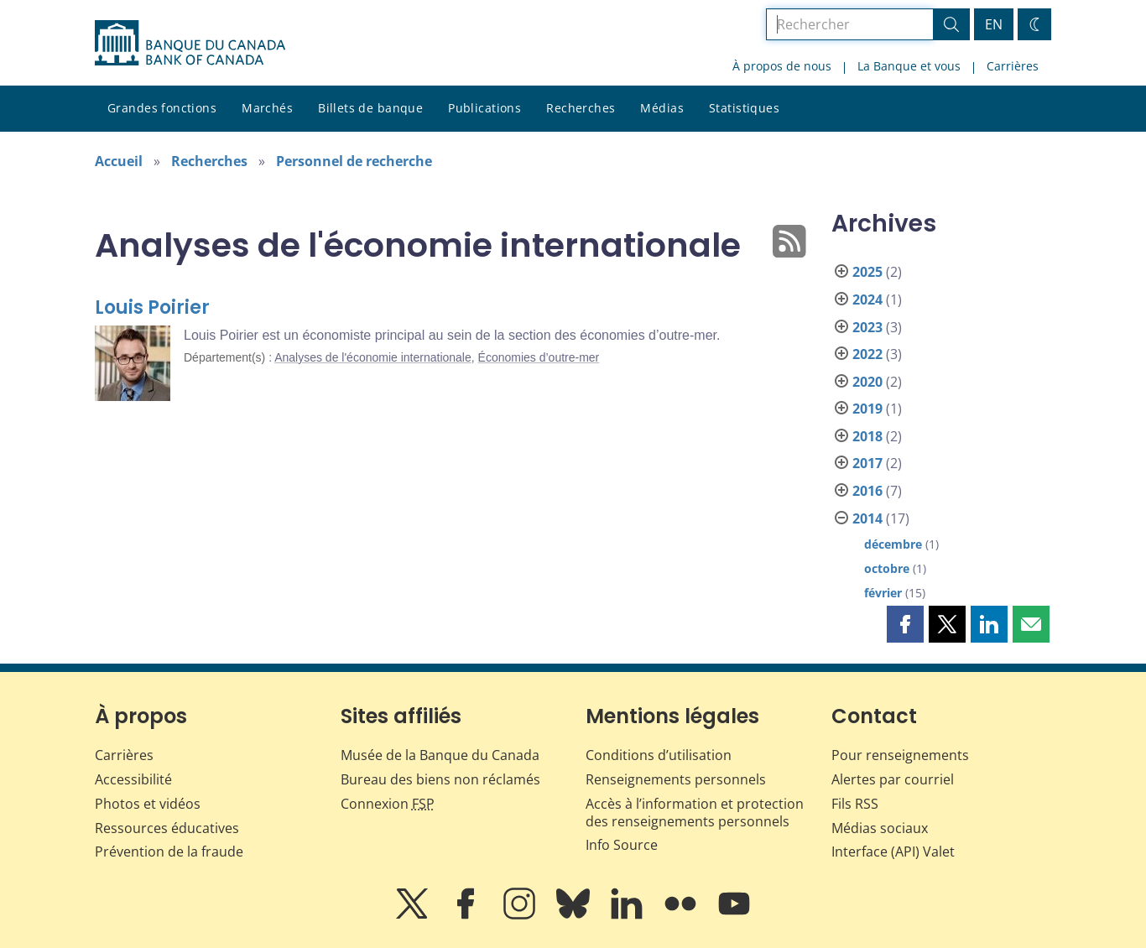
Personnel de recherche (354, 161)
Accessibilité (133, 779)
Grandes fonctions (161, 108)
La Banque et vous (909, 66)
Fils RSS (854, 803)
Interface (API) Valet (893, 851)
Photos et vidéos (148, 803)
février (883, 593)
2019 (867, 408)
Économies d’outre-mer (539, 357)
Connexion (388, 803)
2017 (867, 463)
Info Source (622, 845)
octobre (886, 568)
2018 (867, 436)
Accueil (119, 161)
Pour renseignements (900, 755)
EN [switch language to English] (994, 24)
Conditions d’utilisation (659, 755)
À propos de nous (781, 66)
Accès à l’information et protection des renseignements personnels (695, 812)
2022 (867, 354)
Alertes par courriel (892, 779)
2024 (867, 299)
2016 (867, 491)
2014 (867, 518)
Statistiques (744, 108)
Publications (484, 108)
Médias (662, 108)
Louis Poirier (152, 307)
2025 (867, 272)
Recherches (580, 108)
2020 (867, 381)
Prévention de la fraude (169, 851)
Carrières (1013, 66)
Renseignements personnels (676, 779)
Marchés (267, 108)
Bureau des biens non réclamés (440, 779)
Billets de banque (370, 108)
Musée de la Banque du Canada (440, 755)
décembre (893, 544)
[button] (905, 624)
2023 (867, 327)
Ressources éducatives (167, 828)
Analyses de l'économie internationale (372, 357)
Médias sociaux (879, 828)
